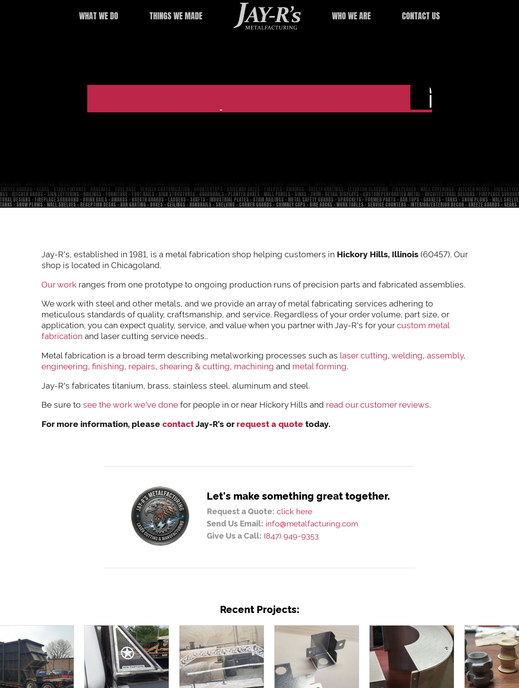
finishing (108, 366)
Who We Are (351, 16)
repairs (141, 366)
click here (294, 511)
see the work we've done (130, 405)
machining (254, 366)
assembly (445, 355)
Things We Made (175, 16)
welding (407, 355)
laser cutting (364, 355)
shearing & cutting (194, 366)
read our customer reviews (377, 405)
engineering (64, 366)
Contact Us (421, 16)
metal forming (319, 366)
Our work (58, 285)
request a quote (270, 424)
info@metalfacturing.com (311, 523)
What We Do (98, 16)
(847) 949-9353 (291, 535)
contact (178, 424)
